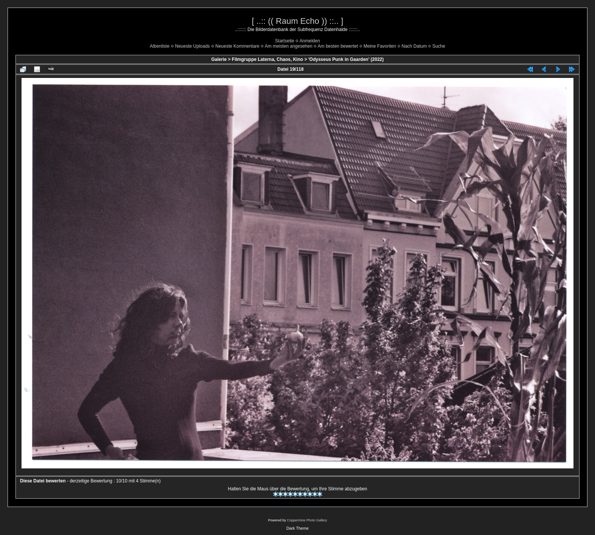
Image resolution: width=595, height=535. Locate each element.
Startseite (284, 41)
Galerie (219, 59)
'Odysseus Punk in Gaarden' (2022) (346, 59)
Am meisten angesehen (288, 46)
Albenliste (160, 46)
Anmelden (310, 41)
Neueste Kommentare (237, 46)
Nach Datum (414, 46)
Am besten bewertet (338, 46)
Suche (438, 46)
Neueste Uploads (192, 46)
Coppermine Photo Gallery (307, 520)
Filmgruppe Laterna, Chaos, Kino (267, 59)
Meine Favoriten (379, 46)
